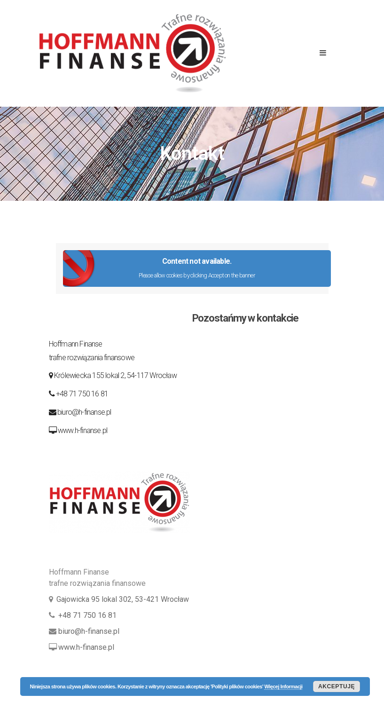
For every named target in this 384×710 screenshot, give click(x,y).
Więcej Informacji (283, 686)
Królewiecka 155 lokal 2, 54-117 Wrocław (115, 375)
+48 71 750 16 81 (82, 393)
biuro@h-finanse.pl (84, 412)
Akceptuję (336, 686)
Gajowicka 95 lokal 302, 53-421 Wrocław (122, 599)
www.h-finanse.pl (82, 430)
